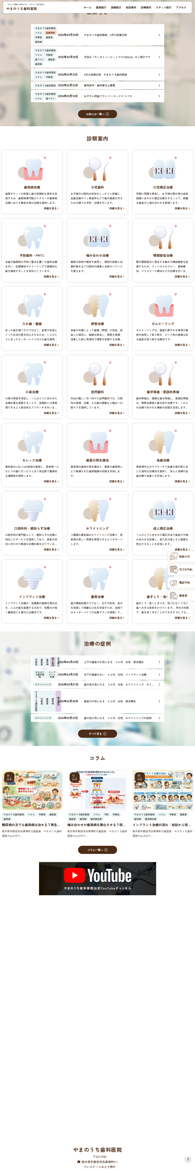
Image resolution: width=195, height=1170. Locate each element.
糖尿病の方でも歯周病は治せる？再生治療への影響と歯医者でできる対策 (31, 824)
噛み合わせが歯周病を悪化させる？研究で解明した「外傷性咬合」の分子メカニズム (96, 824)
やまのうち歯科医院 (22, 8)
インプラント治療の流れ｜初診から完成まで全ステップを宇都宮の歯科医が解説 (162, 824)
